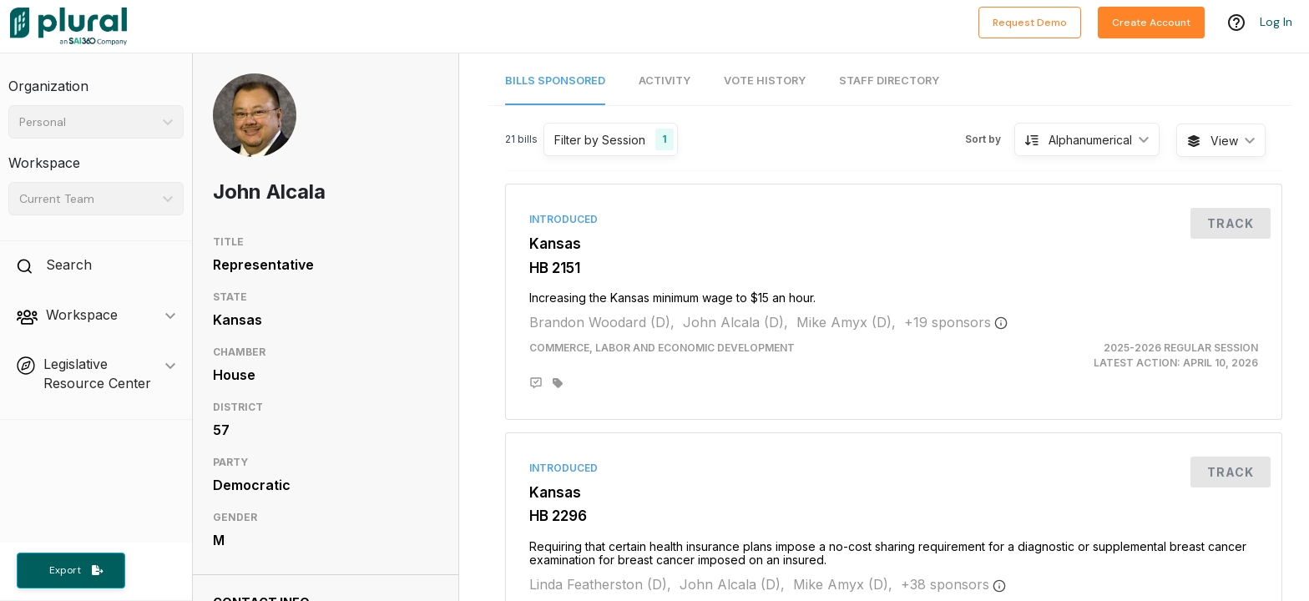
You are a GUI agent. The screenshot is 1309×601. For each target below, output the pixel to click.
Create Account (1151, 22)
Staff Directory (889, 80)
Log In (1276, 22)
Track (1230, 223)
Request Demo (1030, 22)
